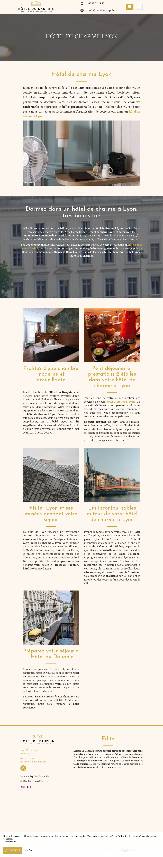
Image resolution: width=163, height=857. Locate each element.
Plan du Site (43, 776)
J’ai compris (12, 850)
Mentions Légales (28, 776)
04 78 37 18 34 (96, 3)
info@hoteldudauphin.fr (102, 10)
